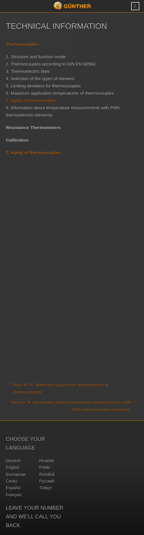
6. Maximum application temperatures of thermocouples (60, 93)
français (14, 494)
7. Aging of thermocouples (31, 100)
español (13, 487)
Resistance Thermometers (33, 127)
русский (46, 481)
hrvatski (46, 460)
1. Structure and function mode (36, 56)
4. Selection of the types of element (40, 78)
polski (44, 467)
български (15, 474)
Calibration (17, 140)
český (11, 481)
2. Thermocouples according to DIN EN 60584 (51, 63)
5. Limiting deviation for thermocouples (43, 85)
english (12, 467)
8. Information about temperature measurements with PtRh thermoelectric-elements (63, 111)
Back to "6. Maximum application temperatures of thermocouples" (57, 388)
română (47, 474)
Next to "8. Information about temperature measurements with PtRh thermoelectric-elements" (74, 405)
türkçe (45, 487)
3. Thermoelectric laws (28, 71)
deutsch (13, 460)
